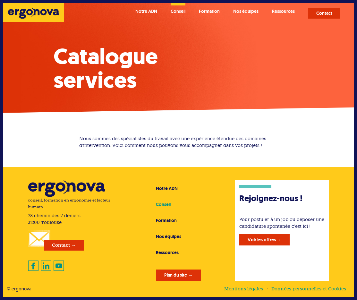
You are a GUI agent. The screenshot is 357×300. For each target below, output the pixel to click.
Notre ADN (146, 11)
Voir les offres (262, 240)
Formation (209, 11)
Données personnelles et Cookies (308, 289)
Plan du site (175, 275)
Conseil (178, 11)
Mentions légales (243, 289)
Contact (324, 13)
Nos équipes (246, 11)
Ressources (283, 11)
